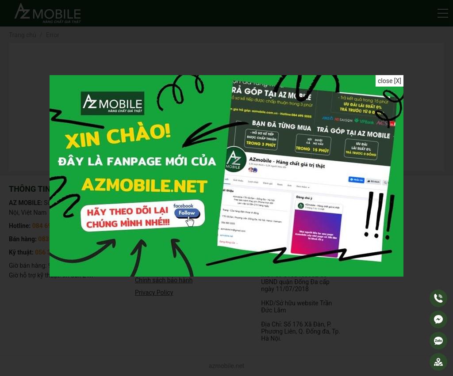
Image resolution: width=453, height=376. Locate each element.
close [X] (389, 80)
